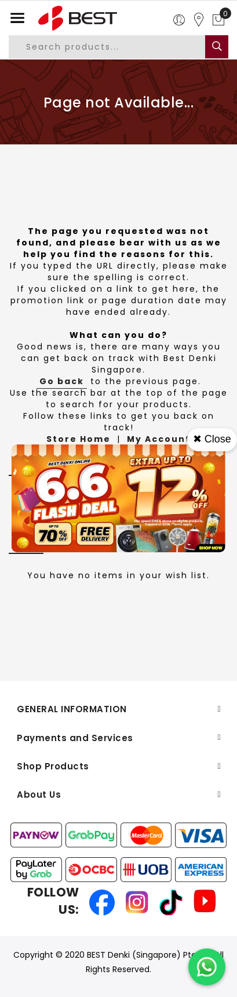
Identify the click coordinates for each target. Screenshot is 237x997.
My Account (159, 439)
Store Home (78, 439)
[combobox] (115, 46)
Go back (61, 381)
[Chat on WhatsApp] (206, 966)
